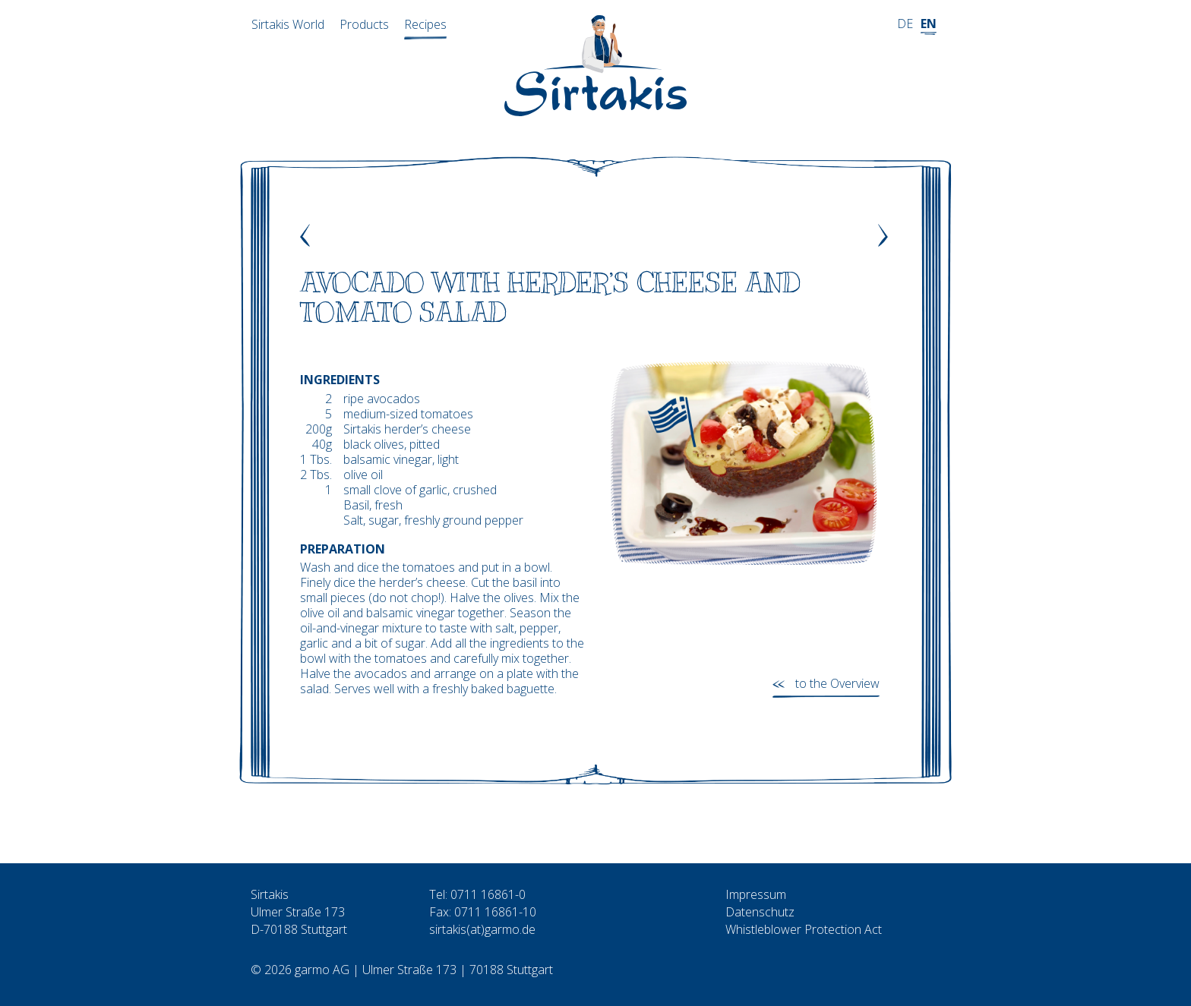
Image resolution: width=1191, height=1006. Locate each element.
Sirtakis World (287, 24)
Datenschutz (760, 912)
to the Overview (837, 683)
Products (364, 24)
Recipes (425, 24)
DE (905, 23)
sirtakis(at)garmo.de (482, 929)
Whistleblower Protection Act (803, 929)
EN (929, 23)
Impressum (755, 894)
